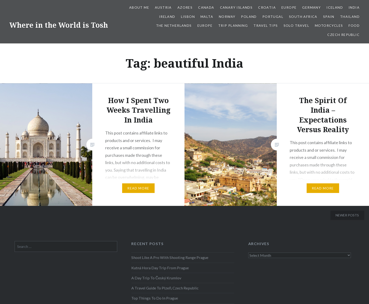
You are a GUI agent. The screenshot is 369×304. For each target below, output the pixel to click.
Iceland (334, 7)
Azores (185, 7)
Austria (163, 7)
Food (354, 25)
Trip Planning (233, 25)
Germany (311, 7)
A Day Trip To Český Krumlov (156, 278)
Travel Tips (265, 25)
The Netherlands (174, 25)
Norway (227, 17)
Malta (207, 17)
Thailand (350, 17)
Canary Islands (236, 7)
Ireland (167, 17)
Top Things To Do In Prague (154, 298)
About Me (139, 7)
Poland (249, 17)
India (354, 7)
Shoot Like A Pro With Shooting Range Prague (169, 257)
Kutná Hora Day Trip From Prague (160, 268)
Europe (289, 7)
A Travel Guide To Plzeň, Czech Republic (165, 288)
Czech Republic (343, 35)
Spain (328, 17)
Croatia (267, 7)
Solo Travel (296, 25)
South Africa (303, 17)
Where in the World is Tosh (58, 25)
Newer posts (347, 215)
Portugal (272, 17)
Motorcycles (329, 25)
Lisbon (188, 17)
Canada (206, 7)
